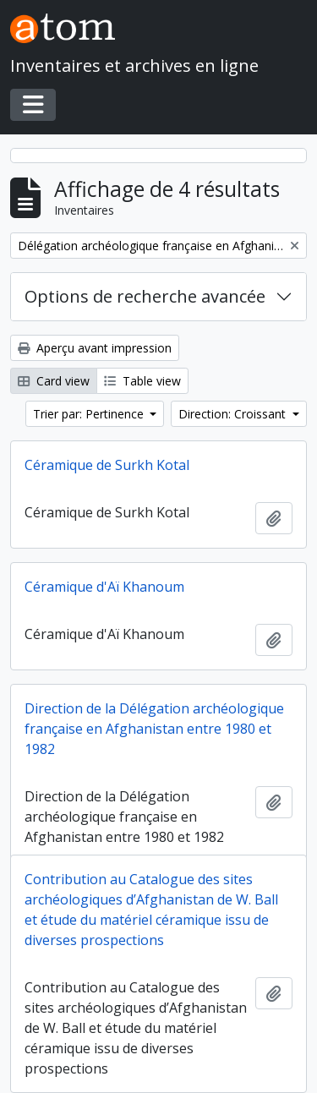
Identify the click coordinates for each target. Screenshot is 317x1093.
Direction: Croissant (233, 414)
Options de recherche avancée (145, 296)
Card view (54, 381)
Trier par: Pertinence (90, 414)
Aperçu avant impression (95, 348)
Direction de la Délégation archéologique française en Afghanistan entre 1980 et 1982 (154, 728)
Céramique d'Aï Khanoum (104, 586)
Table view (142, 381)
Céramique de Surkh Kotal (107, 465)
